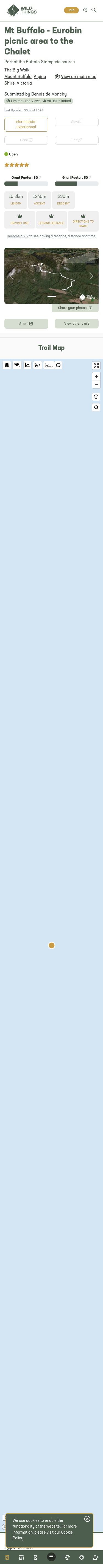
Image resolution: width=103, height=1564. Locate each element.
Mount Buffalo (18, 77)
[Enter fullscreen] (96, 366)
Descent (63, 203)
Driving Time (19, 223)
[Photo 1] (52, 296)
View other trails (76, 323)
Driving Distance (51, 223)
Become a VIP (18, 236)
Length (15, 203)
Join (71, 10)
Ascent (39, 203)
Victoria (24, 83)
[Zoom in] (96, 376)
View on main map (78, 77)
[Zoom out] (96, 384)
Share (26, 323)
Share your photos (75, 307)
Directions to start (83, 224)
